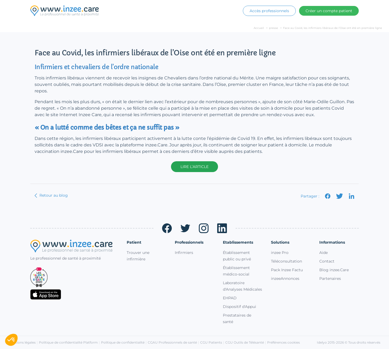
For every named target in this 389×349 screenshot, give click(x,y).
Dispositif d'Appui (239, 306)
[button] (11, 339)
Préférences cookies (283, 342)
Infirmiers (184, 252)
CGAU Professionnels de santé (172, 342)
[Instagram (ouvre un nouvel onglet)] (204, 228)
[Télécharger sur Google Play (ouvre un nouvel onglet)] (74, 307)
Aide (323, 252)
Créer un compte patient (329, 10)
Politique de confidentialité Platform (68, 342)
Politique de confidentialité (123, 342)
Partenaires (330, 278)
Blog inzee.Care (334, 269)
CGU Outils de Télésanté (244, 342)
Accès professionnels (269, 10)
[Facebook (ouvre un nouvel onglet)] (167, 228)
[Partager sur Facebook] (327, 196)
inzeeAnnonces (285, 278)
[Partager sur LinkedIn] (351, 196)
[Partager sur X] (339, 196)
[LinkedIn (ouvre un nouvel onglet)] (222, 228)
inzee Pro (280, 252)
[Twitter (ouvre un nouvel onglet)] (185, 228)
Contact (326, 261)
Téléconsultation (286, 261)
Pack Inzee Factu (287, 269)
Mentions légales (22, 342)
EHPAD (230, 298)
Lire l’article (194, 166)
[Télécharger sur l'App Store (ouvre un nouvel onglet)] (74, 294)
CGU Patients (211, 342)
